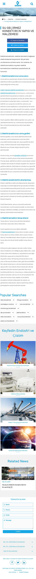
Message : (8, 520)
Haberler (10, 19)
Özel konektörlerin (8, 232)
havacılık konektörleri (25, 317)
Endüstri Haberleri (21, 19)
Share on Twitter (17, 45)
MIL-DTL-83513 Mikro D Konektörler (14, 542)
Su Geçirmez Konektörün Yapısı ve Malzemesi (17, 21)
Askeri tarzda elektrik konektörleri (12, 90)
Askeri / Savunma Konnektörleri (18, 422)
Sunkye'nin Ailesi (16, 558)
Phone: (7, 510)
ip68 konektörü (23, 312)
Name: (7, 504)
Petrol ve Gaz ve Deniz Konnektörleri (18, 365)
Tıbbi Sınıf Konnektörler (18, 394)
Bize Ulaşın (6, 558)
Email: (6, 515)
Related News (18, 461)
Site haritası (12, 572)
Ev (4, 19)
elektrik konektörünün (7, 93)
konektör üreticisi (21, 155)
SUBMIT (18, 531)
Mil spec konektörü (24, 300)
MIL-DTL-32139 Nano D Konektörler (14, 546)
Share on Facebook (17, 40)
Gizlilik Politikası (24, 572)
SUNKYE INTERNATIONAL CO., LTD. (20, 568)
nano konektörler (26, 304)
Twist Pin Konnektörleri (10, 551)
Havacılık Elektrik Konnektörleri (18, 450)
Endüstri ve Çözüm (27, 558)
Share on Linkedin (17, 50)
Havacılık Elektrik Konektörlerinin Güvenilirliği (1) (14, 486)
